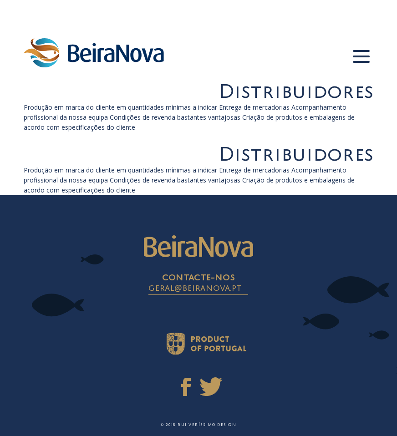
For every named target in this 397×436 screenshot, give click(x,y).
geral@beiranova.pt (194, 288)
